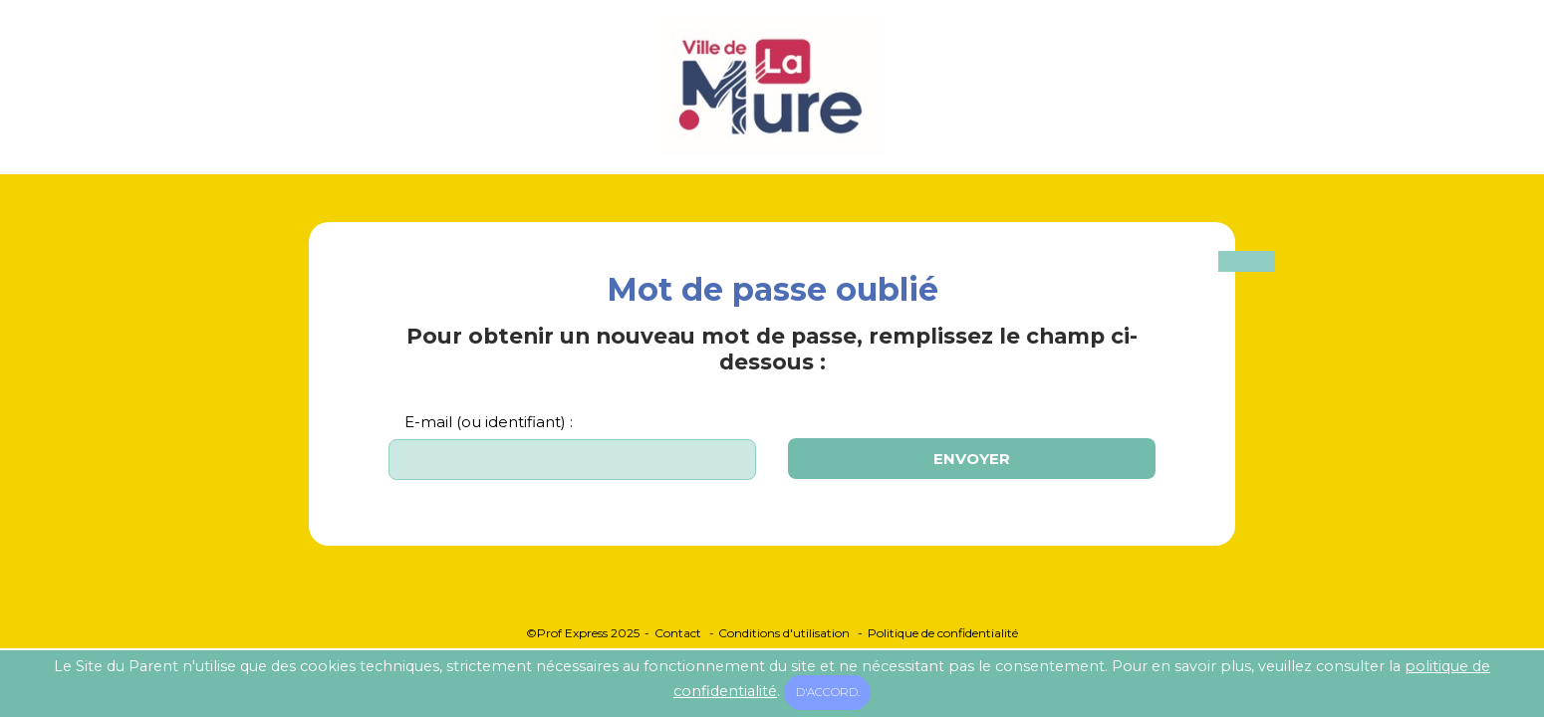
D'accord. (828, 692)
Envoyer (971, 458)
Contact (677, 632)
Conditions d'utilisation (784, 632)
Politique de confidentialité (943, 632)
